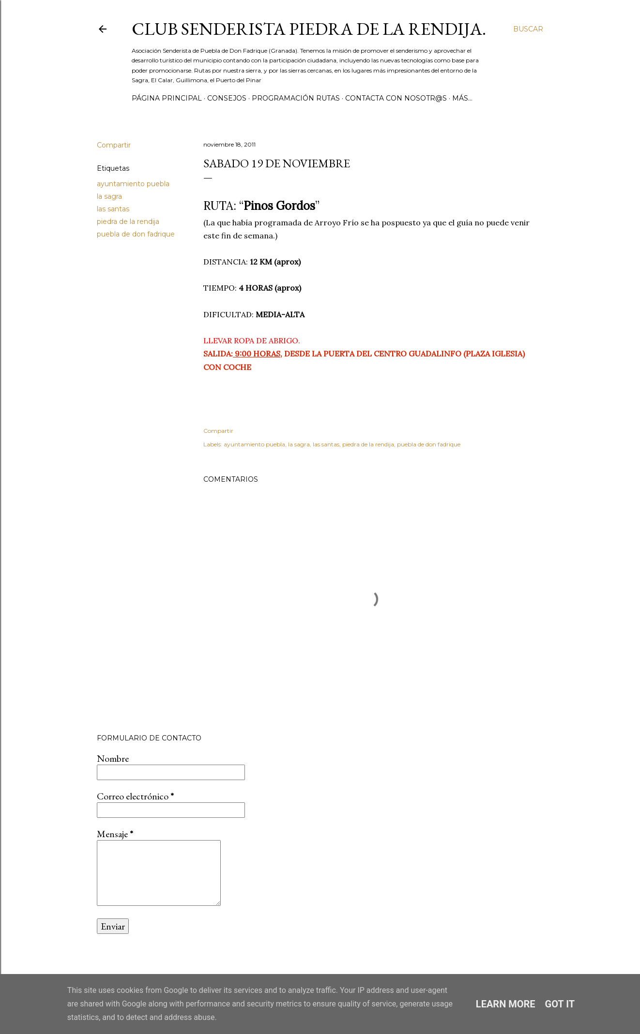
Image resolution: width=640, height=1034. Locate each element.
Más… (462, 98)
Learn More (505, 1004)
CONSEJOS (226, 98)
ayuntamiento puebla (133, 183)
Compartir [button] (114, 145)
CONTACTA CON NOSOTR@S (396, 98)
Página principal (167, 98)
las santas (113, 209)
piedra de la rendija (128, 221)
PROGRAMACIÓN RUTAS (296, 98)
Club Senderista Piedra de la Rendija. (309, 28)
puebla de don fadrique (136, 234)
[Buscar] (528, 29)
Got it (560, 1004)
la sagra (109, 196)
